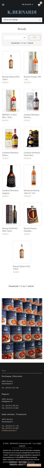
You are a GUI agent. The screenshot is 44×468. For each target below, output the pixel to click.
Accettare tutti (34, 465)
